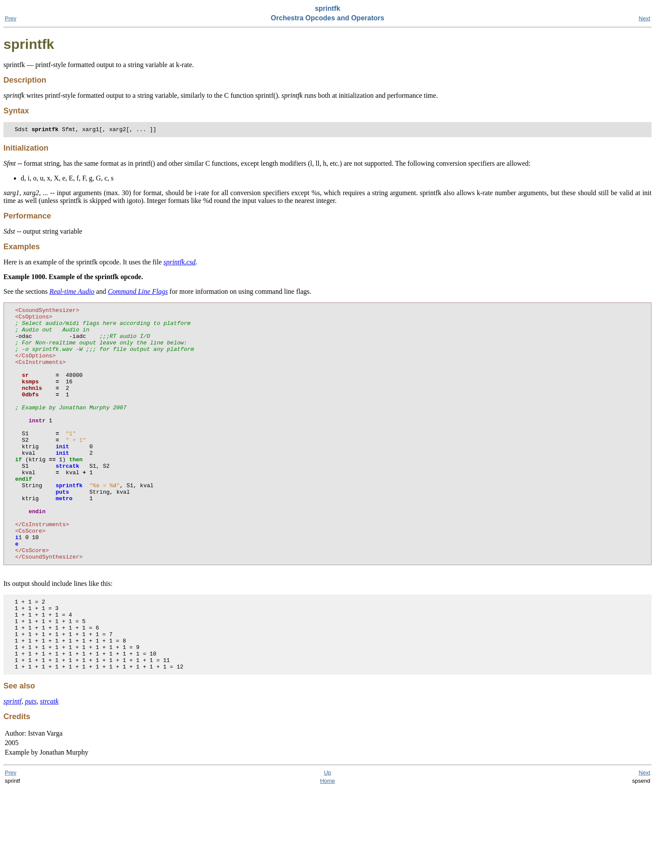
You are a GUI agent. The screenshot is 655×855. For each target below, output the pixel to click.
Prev (10, 18)
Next (644, 18)
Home (327, 847)
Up (327, 839)
